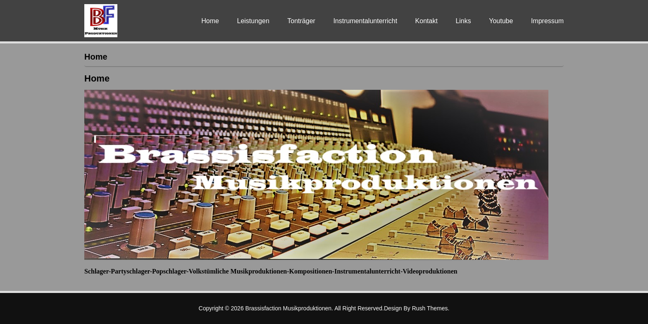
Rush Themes (430, 308)
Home (210, 20)
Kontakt (426, 20)
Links (463, 20)
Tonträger (301, 20)
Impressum (547, 20)
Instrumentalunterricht (365, 20)
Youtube (501, 20)
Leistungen (253, 20)
